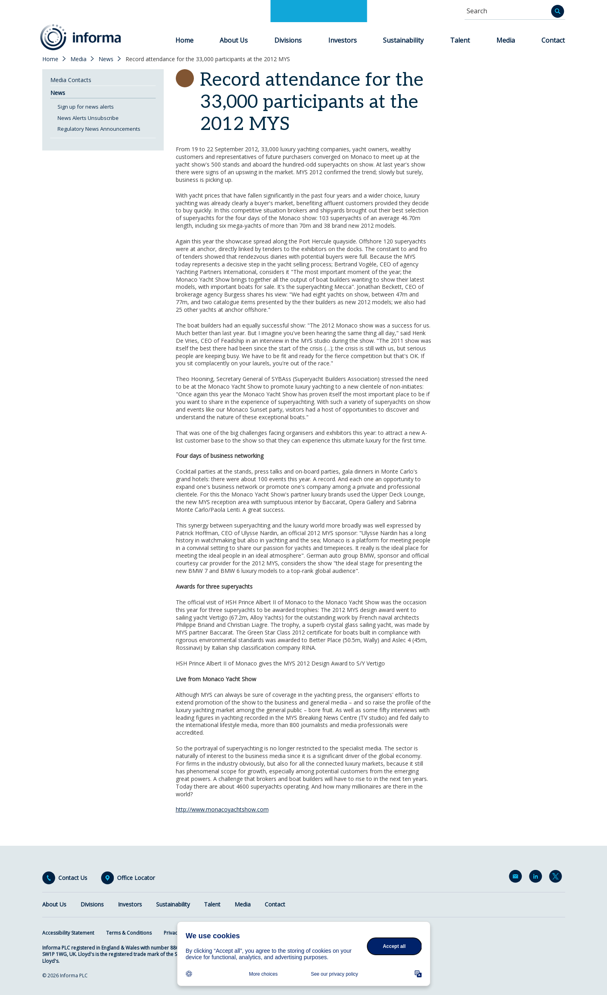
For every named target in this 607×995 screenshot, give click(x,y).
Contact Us (72, 878)
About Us (234, 40)
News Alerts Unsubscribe (88, 118)
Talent (460, 40)
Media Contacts (70, 80)
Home (184, 40)
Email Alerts (517, 878)
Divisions (288, 40)
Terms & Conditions (129, 932)
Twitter (557, 878)
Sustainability (403, 40)
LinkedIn (537, 878)
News (106, 59)
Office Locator (136, 878)
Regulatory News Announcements (99, 128)
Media (505, 40)
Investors (342, 40)
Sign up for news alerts (86, 106)
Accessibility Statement (68, 932)
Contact (553, 40)
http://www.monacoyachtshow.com (222, 809)
